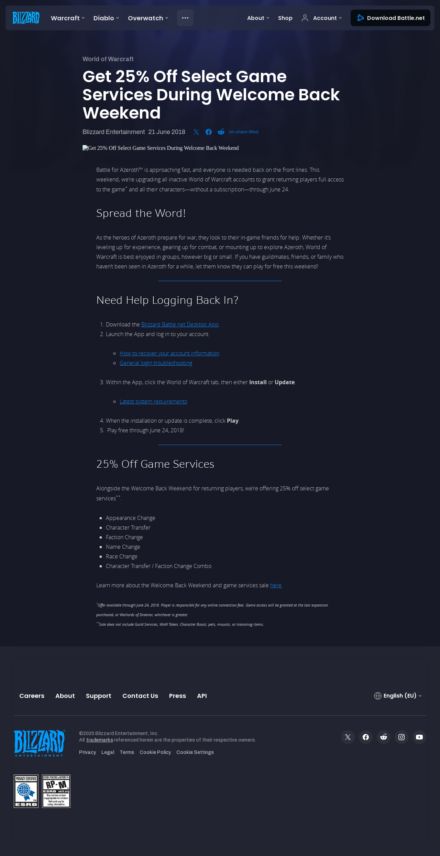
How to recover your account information (169, 353)
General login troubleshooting (156, 363)
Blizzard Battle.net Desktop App (180, 324)
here (276, 585)
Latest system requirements (153, 401)
